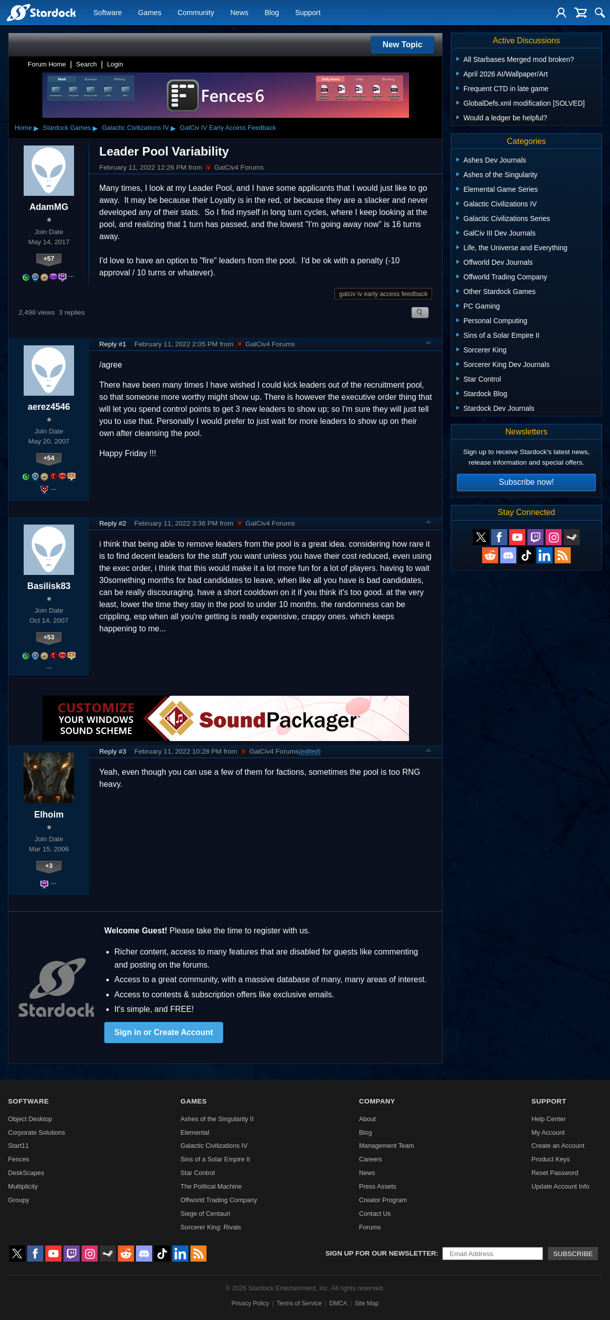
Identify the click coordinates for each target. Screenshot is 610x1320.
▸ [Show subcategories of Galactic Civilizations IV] (173, 127)
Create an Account (557, 1145)
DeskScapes (26, 1173)
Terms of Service (299, 1303)
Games (149, 13)
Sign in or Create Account (163, 1032)
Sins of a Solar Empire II (215, 1159)
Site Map (366, 1303)
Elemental (194, 1132)
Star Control (197, 1173)
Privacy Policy (250, 1303)
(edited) (309, 751)
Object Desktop (30, 1119)
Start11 (18, 1145)
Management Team (386, 1145)
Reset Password (554, 1173)
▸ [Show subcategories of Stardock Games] (95, 127)
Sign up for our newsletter (380, 1253)
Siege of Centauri (205, 1213)
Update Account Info (560, 1186)
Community (195, 13)
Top (428, 343)
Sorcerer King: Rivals (210, 1227)
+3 (49, 865)
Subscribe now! (526, 482)
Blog (271, 13)
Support (307, 13)
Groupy (18, 1200)
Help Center (548, 1119)
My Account (548, 1132)
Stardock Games (67, 127)
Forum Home (47, 64)
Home (23, 127)
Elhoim (49, 815)
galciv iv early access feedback (383, 294)
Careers (370, 1159)
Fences (18, 1159)
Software (107, 13)
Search (86, 64)
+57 (48, 258)
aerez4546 (49, 407)
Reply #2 (112, 523)
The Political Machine (211, 1186)
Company (377, 1101)
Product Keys (550, 1159)
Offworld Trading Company (218, 1200)
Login (115, 64)
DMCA (338, 1303)
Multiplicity (23, 1186)
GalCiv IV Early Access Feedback (228, 127)
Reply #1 (112, 344)
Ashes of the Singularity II (216, 1119)
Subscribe (573, 1254)
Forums (370, 1227)
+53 (48, 637)
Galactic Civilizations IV (135, 127)
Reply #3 (112, 751)
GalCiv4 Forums (233, 168)
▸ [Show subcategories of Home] (36, 127)
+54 (48, 458)
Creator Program (383, 1200)
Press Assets (377, 1186)
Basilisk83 (49, 586)
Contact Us (375, 1213)
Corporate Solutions (36, 1132)
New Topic (403, 44)
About (367, 1119)
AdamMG (48, 207)
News (239, 13)
